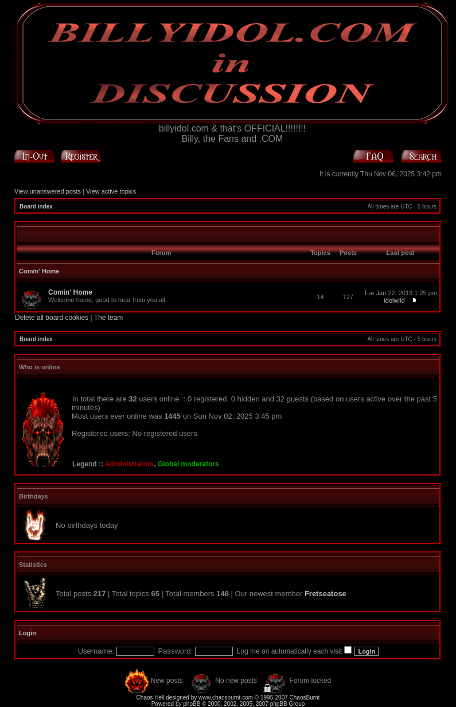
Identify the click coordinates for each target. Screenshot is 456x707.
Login (27, 632)
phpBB (191, 704)
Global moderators (188, 464)
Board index (36, 206)
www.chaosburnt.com (225, 697)
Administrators (129, 464)
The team (108, 318)
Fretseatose (325, 593)
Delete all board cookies (51, 318)
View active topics (111, 191)
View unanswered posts (47, 191)
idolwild (394, 300)
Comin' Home (39, 271)
